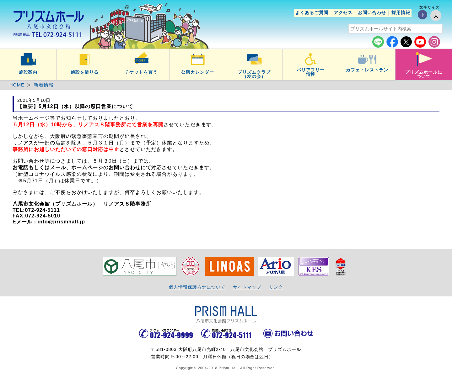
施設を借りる (85, 72)
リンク (276, 287)
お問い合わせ (372, 12)
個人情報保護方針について (197, 287)
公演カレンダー (197, 72)
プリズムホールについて (424, 74)
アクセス (343, 12)
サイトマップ (247, 287)
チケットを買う (141, 72)
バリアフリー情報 (311, 72)
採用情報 (400, 12)
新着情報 (44, 84)
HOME (16, 84)
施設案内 (28, 72)
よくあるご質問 (311, 12)
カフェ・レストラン (367, 69)
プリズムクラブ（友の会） (254, 74)
